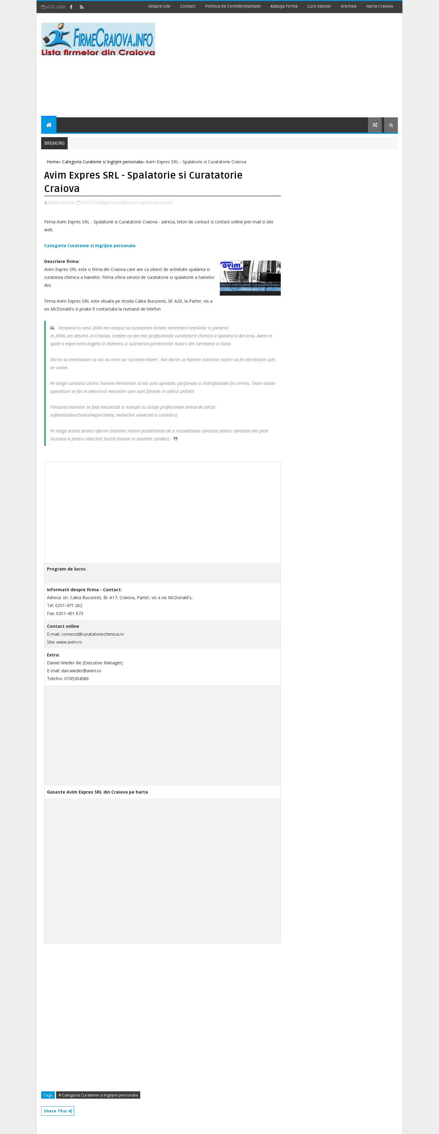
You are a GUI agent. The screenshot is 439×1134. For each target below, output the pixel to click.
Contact (187, 6)
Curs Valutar (319, 6)
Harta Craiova (379, 6)
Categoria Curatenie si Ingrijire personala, (134, 202)
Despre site (159, 6)
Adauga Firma (284, 6)
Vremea (348, 6)
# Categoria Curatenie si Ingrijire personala (98, 1095)
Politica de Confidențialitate (233, 6)
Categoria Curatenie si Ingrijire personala (89, 245)
